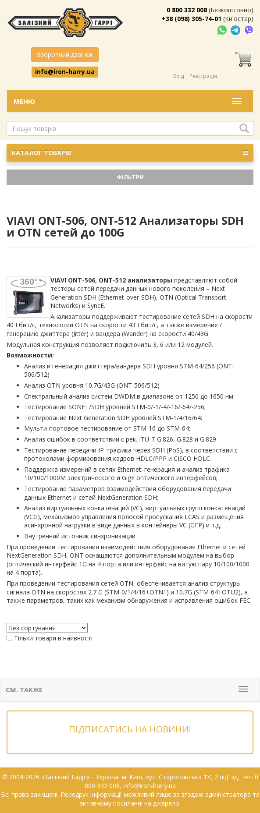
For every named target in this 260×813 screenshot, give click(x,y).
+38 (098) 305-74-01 (191, 18)
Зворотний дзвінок (65, 54)
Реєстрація (203, 76)
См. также (24, 689)
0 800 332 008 (187, 10)
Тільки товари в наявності (53, 638)
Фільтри (130, 177)
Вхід (178, 76)
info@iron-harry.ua (65, 72)
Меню (24, 101)
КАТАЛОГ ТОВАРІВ (130, 153)
